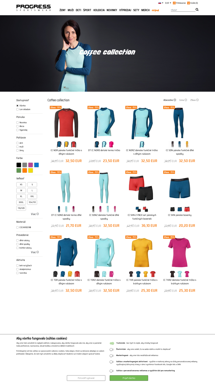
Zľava (194, 100)
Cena (183, 100)
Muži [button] (71, 10)
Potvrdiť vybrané (86, 378)
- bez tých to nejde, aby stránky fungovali (137, 343)
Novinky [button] (112, 10)
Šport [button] (87, 10)
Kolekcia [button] (99, 10)
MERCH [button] (145, 10)
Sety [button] (136, 10)
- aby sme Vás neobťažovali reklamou (137, 355)
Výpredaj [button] (125, 10)
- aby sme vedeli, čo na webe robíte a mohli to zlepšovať (143, 349)
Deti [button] (78, 10)
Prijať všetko (129, 378)
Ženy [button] (63, 10)
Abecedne (170, 100)
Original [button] (155, 10)
